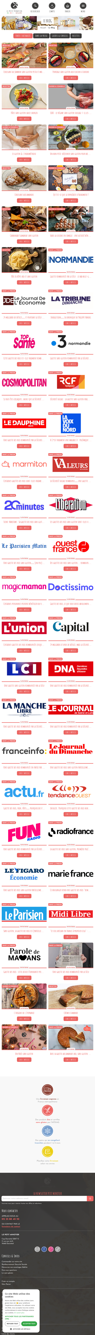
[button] (21, 1317)
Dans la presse (41, 35)
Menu (83, 7)
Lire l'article (24, 78)
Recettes (76, 35)
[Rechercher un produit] (35, 8)
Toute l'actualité (23, 35)
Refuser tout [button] (12, 1324)
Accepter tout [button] (29, 1324)
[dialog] (21, 1311)
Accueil (43, 28)
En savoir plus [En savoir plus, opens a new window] (19, 1313)
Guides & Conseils (60, 35)
